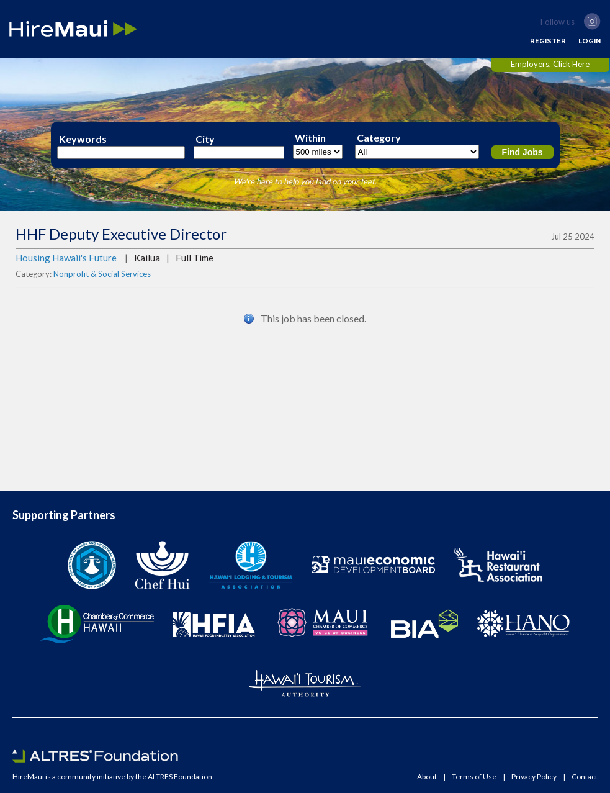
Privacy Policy (534, 777)
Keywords (83, 139)
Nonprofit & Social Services (102, 274)
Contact (585, 777)
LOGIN (589, 41)
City (205, 139)
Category (379, 138)
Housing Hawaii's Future (66, 257)
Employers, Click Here (550, 64)
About (427, 777)
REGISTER (548, 41)
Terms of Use (474, 777)
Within (310, 138)
